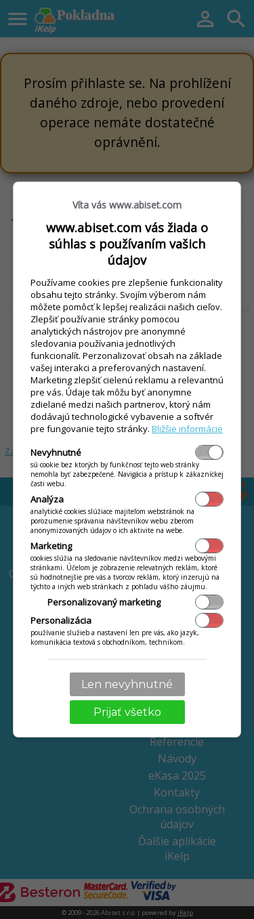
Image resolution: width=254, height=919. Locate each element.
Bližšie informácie (187, 429)
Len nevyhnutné (127, 684)
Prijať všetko (127, 712)
